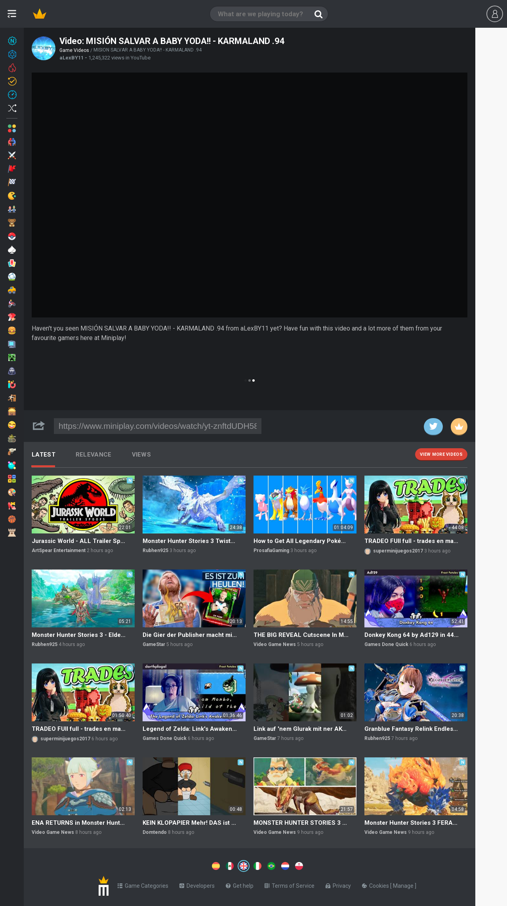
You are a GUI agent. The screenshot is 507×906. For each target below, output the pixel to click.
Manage (404, 884)
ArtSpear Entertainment (59, 550)
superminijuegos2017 (398, 551)
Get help (240, 884)
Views (141, 454)
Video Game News (275, 644)
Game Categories (143, 884)
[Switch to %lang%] (171, 865)
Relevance (94, 454)
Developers (197, 884)
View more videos (441, 454)
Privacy (338, 884)
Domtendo (155, 832)
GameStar (154, 644)
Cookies (376, 884)
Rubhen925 (155, 550)
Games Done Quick (386, 644)
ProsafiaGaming (271, 550)
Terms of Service (289, 884)
